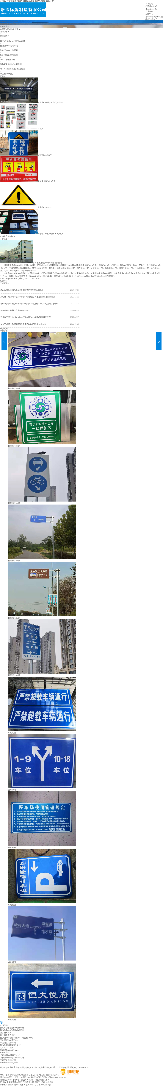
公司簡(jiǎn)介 (151, 6)
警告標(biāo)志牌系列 (9, 50)
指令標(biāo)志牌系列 (9, 55)
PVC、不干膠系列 (7, 60)
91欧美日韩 (28, 1085)
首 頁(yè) (149, 4)
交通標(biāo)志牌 (45, 155)
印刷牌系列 (5, 36)
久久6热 (37, 1085)
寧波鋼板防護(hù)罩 (8, 1043)
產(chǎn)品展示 (151, 9)
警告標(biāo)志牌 (45, 207)
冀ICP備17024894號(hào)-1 (55, 1077)
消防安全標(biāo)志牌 (46, 181)
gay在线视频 (46, 1085)
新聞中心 (149, 14)
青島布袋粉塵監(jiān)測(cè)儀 (12, 1028)
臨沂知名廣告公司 (7, 1035)
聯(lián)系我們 (151, 19)
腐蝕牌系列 (5, 32)
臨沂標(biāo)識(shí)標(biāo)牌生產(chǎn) (16, 1038)
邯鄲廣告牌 (5, 26)
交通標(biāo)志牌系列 (9, 46)
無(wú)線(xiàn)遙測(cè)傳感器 (12, 1030)
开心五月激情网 (6, 1085)
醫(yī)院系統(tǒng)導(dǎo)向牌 (12, 41)
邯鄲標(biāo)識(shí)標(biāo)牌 (109, 265)
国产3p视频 (18, 1085)
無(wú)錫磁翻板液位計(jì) (10, 1045)
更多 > (2, 76)
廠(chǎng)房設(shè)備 (154, 17)
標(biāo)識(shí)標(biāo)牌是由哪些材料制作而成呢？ (21, 290)
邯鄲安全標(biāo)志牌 (9, 22)
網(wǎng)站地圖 (6, 1067)
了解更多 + (4, 239)
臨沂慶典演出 (5, 1033)
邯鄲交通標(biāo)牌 (8, 24)
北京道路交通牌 (6, 1048)
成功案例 (149, 11)
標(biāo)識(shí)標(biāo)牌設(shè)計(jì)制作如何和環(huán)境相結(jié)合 (29, 304)
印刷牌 (40, 129)
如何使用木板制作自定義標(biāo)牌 (15, 310)
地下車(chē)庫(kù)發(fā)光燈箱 (12, 69)
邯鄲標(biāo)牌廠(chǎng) (10, 1055)
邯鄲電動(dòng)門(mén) (9, 1050)
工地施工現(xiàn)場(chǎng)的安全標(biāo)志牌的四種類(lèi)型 (25, 317)
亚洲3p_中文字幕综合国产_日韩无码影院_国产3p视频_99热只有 (27, 1)
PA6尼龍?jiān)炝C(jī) (9, 1040)
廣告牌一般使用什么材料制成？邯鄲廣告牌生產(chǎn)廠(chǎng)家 (27, 297)
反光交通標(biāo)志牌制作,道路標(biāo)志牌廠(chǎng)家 (23, 324)
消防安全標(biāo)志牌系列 (11, 64)
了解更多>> (5, 331)
